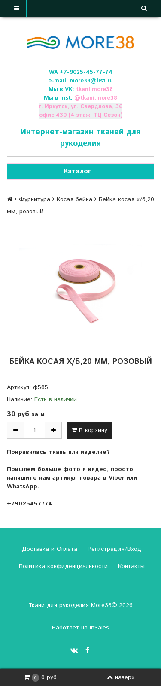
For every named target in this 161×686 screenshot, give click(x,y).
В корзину (89, 430)
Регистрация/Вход (113, 549)
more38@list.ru (91, 81)
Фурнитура (34, 199)
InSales (99, 627)
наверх (120, 677)
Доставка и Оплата (48, 549)
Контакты (130, 566)
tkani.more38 (94, 89)
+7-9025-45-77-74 (86, 72)
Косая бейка (74, 199)
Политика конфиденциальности (62, 566)
